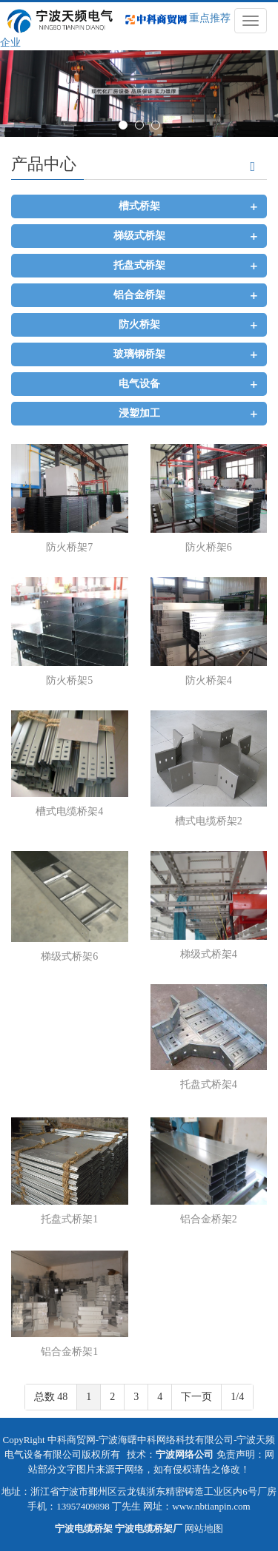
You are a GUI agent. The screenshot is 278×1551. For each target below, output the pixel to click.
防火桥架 (139, 324)
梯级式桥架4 (208, 954)
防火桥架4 (208, 680)
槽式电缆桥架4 (69, 811)
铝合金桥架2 (208, 1219)
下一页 (196, 1396)
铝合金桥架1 (69, 1351)
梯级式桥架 (139, 235)
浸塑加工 (139, 413)
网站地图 (204, 1528)
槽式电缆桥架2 (208, 821)
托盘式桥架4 (208, 1084)
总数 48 (51, 1396)
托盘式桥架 (139, 265)
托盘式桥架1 (69, 1219)
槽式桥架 (139, 206)
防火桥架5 (69, 680)
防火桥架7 (69, 547)
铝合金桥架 (139, 294)
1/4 (237, 1396)
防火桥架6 (208, 547)
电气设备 (139, 383)
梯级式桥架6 (69, 956)
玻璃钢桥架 (139, 354)
